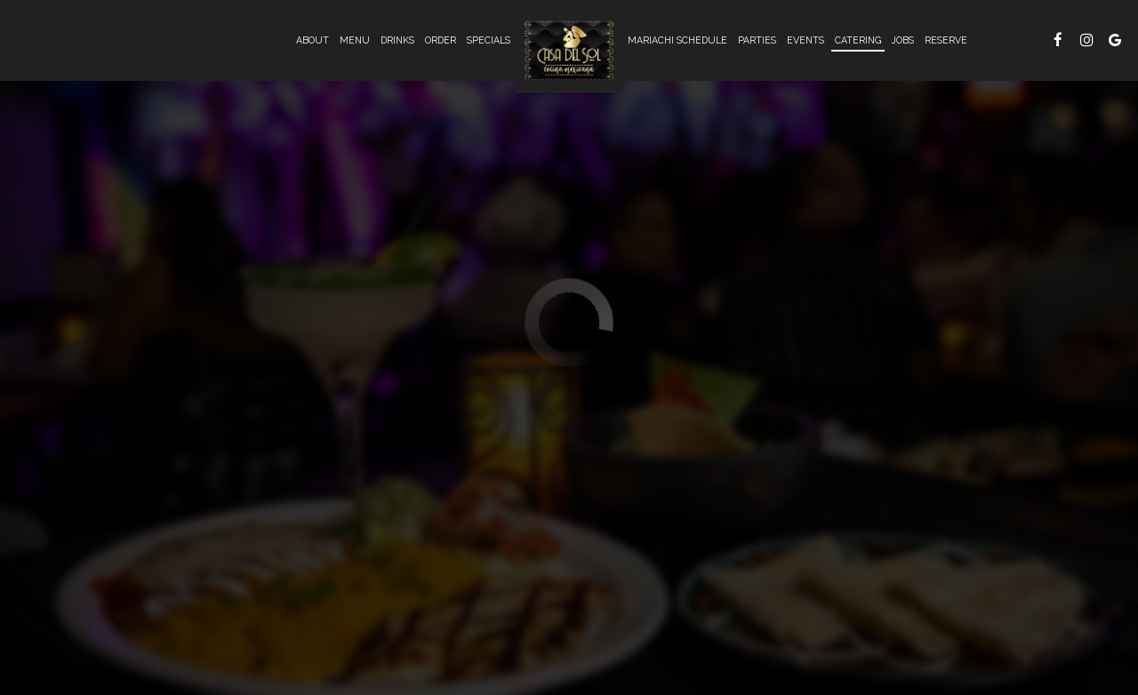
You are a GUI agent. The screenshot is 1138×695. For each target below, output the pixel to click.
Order (440, 40)
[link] (569, 50)
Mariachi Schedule (677, 40)
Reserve (946, 40)
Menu (355, 40)
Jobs (903, 40)
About (312, 40)
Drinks (397, 40)
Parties (757, 40)
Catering (858, 40)
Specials (488, 40)
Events (805, 40)
